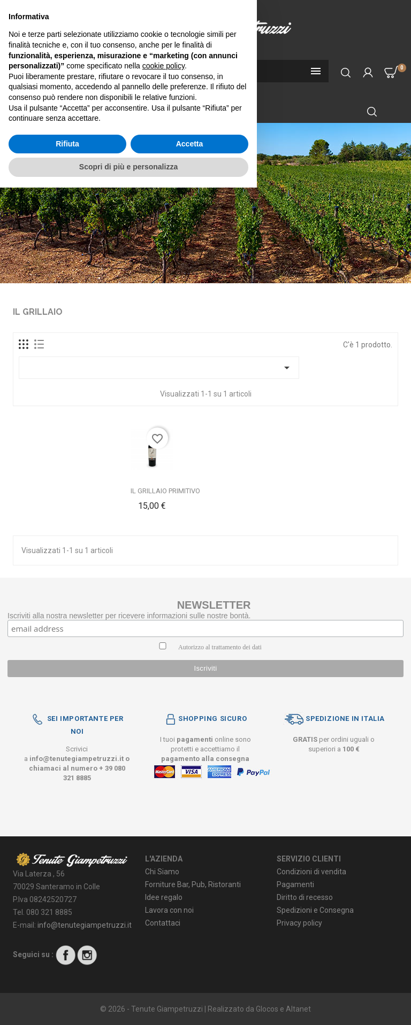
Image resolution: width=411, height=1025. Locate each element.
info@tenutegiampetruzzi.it (76, 759)
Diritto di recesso (305, 897)
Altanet (298, 1009)
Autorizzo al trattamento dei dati (220, 647)
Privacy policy (299, 923)
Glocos (267, 1009)
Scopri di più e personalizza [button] (128, 1004)
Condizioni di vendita (311, 871)
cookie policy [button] (163, 903)
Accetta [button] (189, 981)
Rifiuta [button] (67, 981)
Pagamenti (295, 884)
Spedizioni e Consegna (315, 910)
